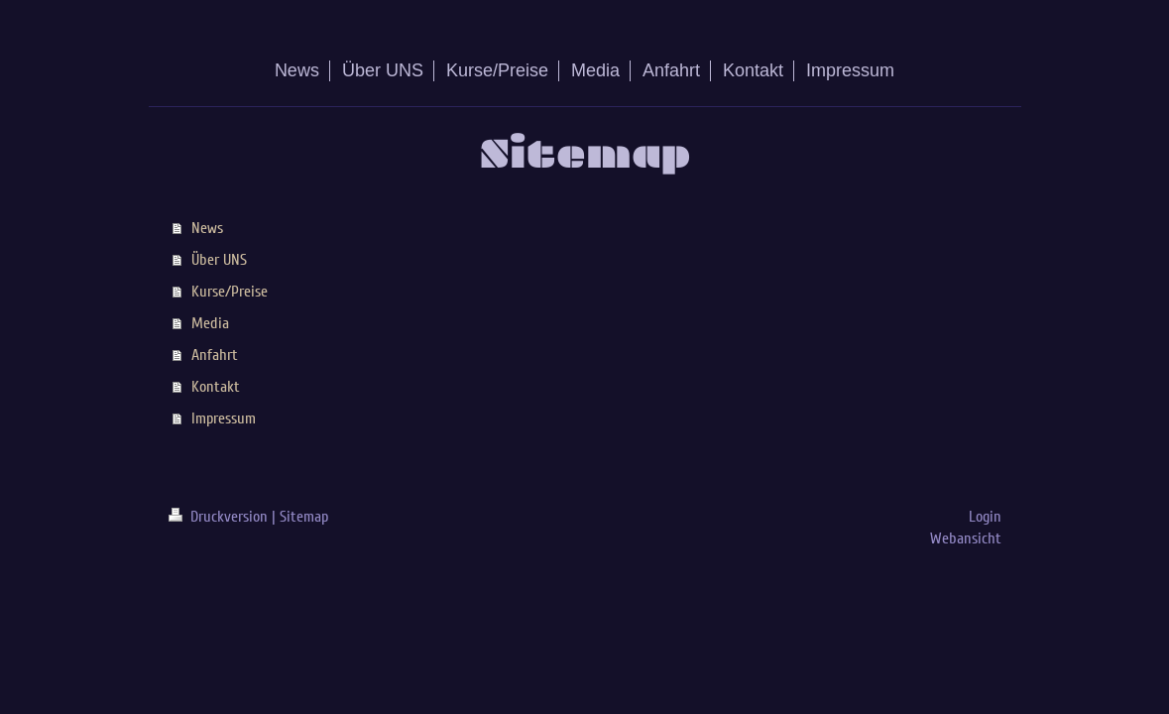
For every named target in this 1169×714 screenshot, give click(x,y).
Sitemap (304, 517)
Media (210, 323)
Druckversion (220, 517)
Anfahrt (214, 355)
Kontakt (215, 387)
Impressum (223, 418)
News (207, 228)
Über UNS (219, 260)
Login (985, 517)
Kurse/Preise (229, 291)
